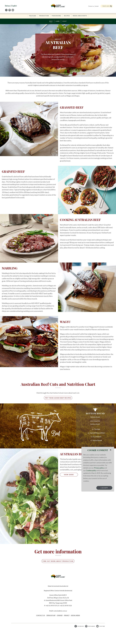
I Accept (104, 488)
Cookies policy (91, 470)
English (14, 6)
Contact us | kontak (93, 6)
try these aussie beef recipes (58, 398)
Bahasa (7, 6)
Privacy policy (99, 468)
